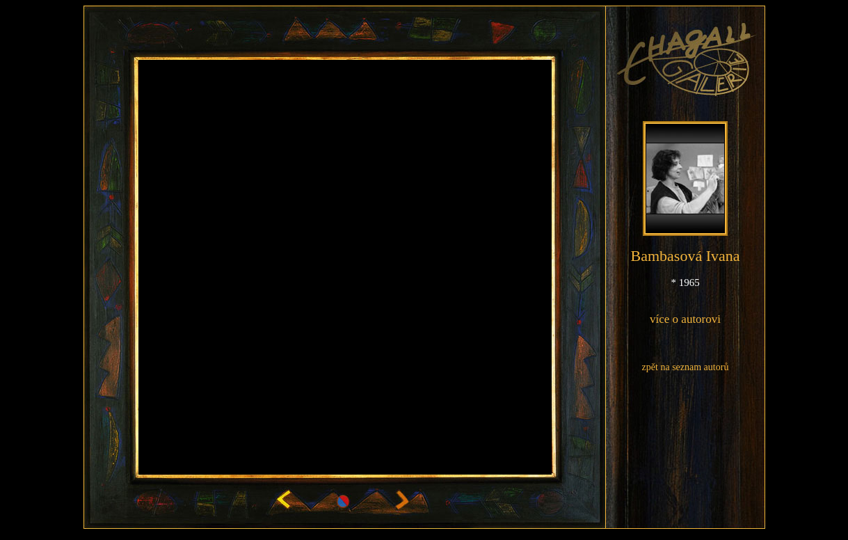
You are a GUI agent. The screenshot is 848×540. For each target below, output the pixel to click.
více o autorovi (685, 319)
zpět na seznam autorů (685, 367)
